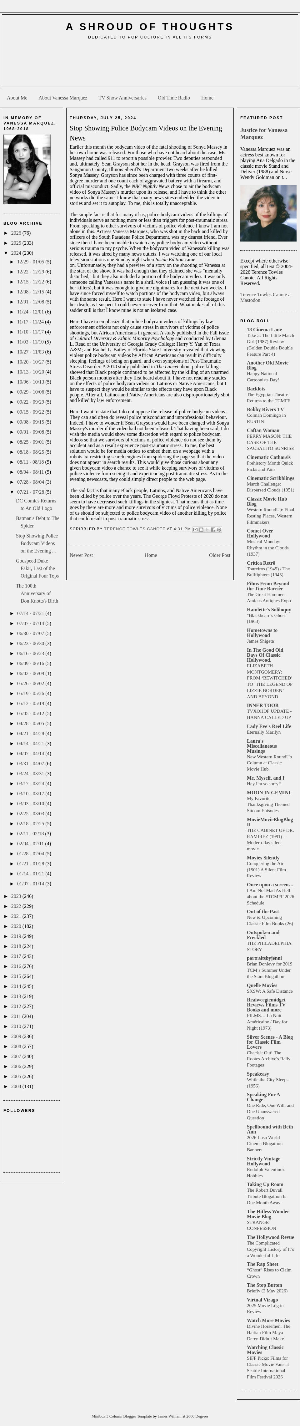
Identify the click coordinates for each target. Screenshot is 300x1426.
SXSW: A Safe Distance (270, 991)
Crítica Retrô (261, 563)
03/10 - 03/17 (31, 793)
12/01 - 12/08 (31, 301)
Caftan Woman (263, 430)
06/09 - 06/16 (31, 663)
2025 (16, 243)
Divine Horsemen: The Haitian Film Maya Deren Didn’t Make (268, 1332)
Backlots (256, 388)
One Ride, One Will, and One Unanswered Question (270, 1111)
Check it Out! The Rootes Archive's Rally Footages (268, 1059)
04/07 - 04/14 (31, 753)
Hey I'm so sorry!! (264, 783)
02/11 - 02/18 (31, 833)
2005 (16, 1076)
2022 (16, 906)
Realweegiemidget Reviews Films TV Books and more (266, 1004)
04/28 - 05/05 (31, 723)
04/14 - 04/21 (31, 743)
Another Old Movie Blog (267, 365)
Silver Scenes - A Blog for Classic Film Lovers (270, 1042)
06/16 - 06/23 (31, 653)
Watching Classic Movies (265, 1350)
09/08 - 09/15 (31, 422)
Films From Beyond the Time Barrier (268, 586)
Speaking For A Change (263, 1097)
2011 (16, 1016)
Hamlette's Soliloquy (269, 609)
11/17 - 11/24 (31, 321)
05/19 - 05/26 (31, 693)
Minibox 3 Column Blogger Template (122, 1416)
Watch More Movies (268, 1320)
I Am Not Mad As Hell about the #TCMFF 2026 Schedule (270, 896)
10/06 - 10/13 (31, 382)
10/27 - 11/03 (31, 351)
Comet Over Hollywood (260, 533)
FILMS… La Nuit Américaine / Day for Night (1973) (267, 1022)
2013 (16, 996)
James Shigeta (260, 641)
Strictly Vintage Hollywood (263, 1161)
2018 (16, 946)
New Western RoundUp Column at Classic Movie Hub (269, 763)
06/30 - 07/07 (31, 633)
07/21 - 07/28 (31, 492)
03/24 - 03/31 (31, 773)
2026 (16, 233)
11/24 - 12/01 (31, 311)
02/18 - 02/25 (31, 823)
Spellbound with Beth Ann (270, 1129)
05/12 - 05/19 (31, 703)
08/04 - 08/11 (31, 472)
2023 (16, 896)
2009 (16, 1036)
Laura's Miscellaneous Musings (262, 746)
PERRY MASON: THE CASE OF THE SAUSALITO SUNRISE (270, 442)
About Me (17, 97)
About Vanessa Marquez (62, 97)
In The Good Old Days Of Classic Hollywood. (265, 655)
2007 (16, 1056)
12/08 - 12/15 (31, 291)
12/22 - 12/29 (31, 271)
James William (170, 1416)
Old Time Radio (174, 97)
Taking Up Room (265, 1184)
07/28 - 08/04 (31, 482)
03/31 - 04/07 (31, 763)
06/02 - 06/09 (31, 673)
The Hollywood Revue (270, 1237)
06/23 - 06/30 (31, 643)
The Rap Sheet (262, 1264)
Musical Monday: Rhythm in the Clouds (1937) (268, 548)
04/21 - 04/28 (31, 733)
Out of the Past (263, 911)
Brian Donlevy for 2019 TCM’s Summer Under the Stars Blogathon (269, 970)
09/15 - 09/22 (31, 412)
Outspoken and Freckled (263, 935)
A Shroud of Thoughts (150, 26)
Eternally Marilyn (264, 732)
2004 (16, 1086)
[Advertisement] (150, 65)
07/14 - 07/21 (31, 613)
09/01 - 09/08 (31, 432)
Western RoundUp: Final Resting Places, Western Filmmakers (270, 516)
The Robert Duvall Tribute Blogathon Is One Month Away (266, 1196)
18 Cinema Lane (264, 329)
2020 (16, 926)
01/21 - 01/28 (31, 863)
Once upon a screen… (270, 884)
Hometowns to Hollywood (262, 633)
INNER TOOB (262, 705)
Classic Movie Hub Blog (267, 501)
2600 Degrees (197, 1416)
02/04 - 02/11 (31, 843)
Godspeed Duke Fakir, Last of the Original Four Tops (37, 568)
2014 (16, 986)
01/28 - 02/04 (31, 853)
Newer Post (81, 555)
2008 (16, 1046)
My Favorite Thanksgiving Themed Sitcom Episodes (268, 804)
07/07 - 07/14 (31, 623)
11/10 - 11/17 (31, 331)
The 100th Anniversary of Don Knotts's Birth (37, 593)
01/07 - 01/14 (31, 883)
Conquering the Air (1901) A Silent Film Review (266, 870)
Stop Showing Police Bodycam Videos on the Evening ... (37, 543)
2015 (16, 976)
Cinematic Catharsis (269, 457)
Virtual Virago (262, 1299)
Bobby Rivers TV (265, 409)
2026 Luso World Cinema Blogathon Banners (264, 1144)
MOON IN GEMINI (269, 792)
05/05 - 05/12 (31, 713)
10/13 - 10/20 (31, 371)
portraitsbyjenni (264, 958)
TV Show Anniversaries (122, 97)
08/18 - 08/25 (31, 452)
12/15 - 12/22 (31, 281)
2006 (16, 1066)
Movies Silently (263, 857)
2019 (16, 936)
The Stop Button (264, 1285)
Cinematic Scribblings (270, 478)
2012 (16, 1006)
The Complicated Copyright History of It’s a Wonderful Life (270, 1249)
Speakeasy (258, 1074)
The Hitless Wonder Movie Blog (268, 1214)
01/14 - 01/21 (31, 873)
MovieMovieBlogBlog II (270, 822)
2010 (16, 1026)
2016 (16, 966)
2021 (16, 916)
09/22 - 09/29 (31, 402)
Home (207, 97)
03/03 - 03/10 (31, 803)
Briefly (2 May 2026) (267, 1290)
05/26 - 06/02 (31, 683)
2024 (16, 253)
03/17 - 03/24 (31, 783)
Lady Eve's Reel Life (269, 726)
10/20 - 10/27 (31, 361)
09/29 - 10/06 (31, 392)
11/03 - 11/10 (31, 341)
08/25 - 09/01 (31, 442)
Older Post (219, 555)
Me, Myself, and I (265, 778)
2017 (16, 956)
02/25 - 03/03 (31, 813)
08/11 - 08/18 (31, 462)
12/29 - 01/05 (31, 261)
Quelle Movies (262, 985)
